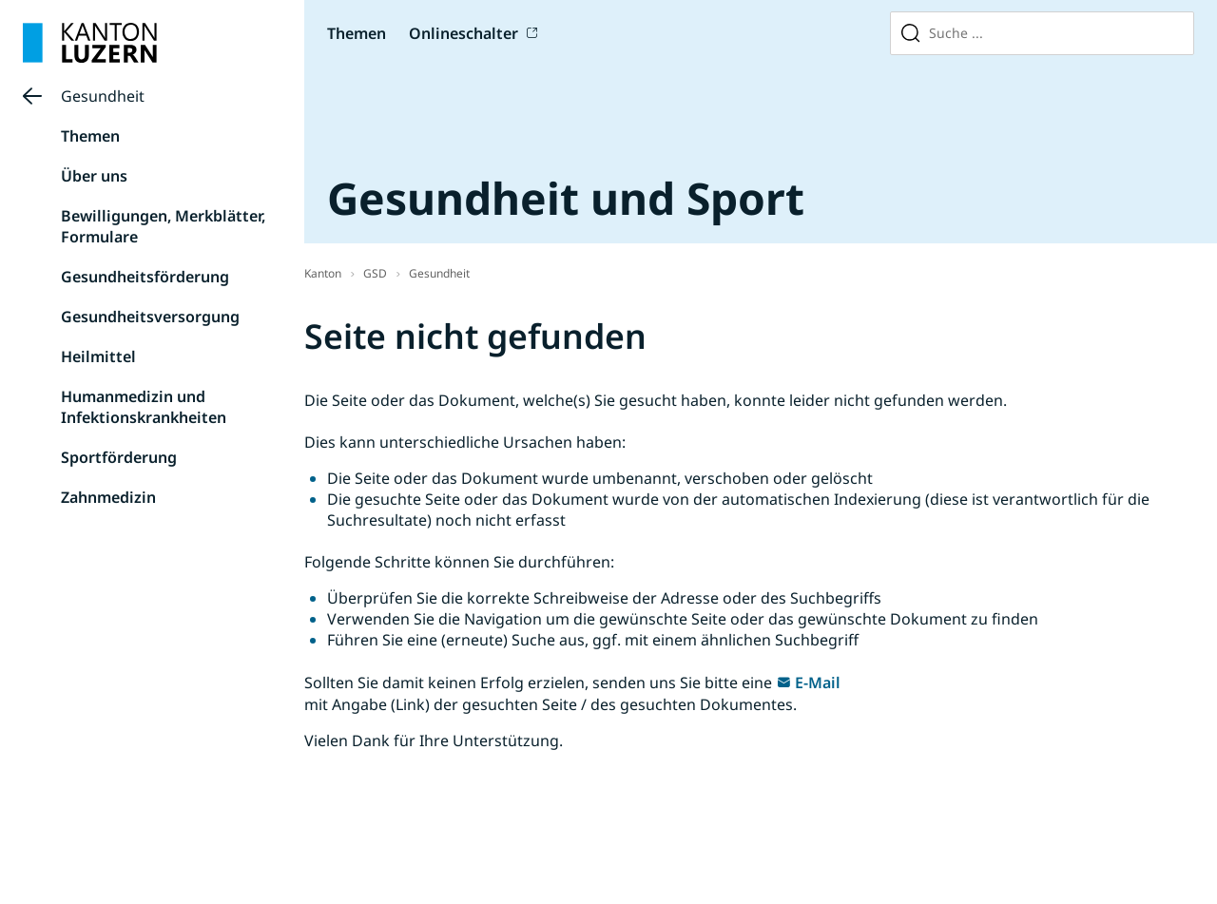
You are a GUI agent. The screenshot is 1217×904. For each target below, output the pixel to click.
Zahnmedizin (108, 497)
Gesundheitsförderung (145, 276)
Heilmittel (98, 356)
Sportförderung (119, 457)
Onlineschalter (463, 33)
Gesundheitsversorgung (150, 316)
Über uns (94, 175)
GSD (375, 273)
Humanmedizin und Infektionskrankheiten (143, 407)
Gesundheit (103, 96)
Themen (356, 33)
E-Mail (817, 682)
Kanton (322, 273)
